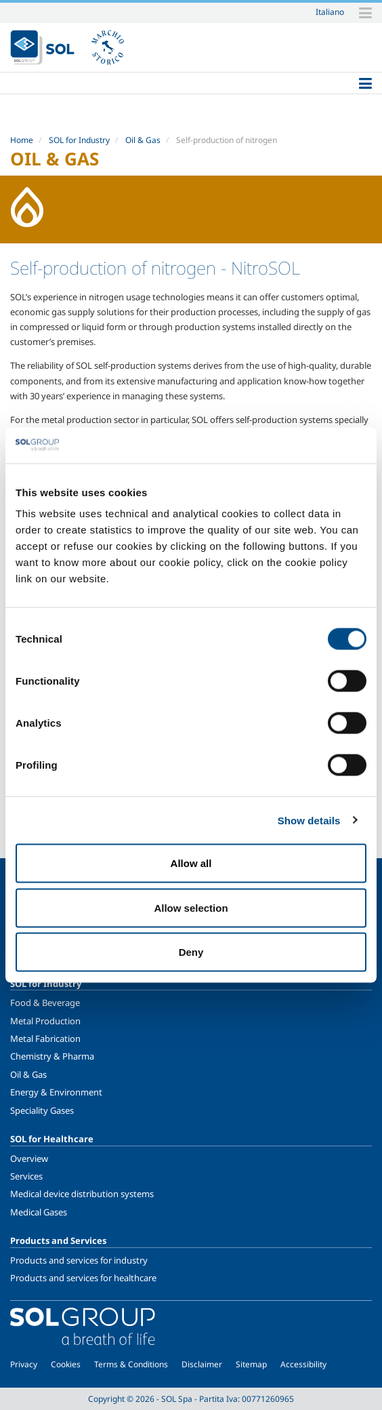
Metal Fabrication (45, 1038)
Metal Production (45, 1021)
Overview (29, 1158)
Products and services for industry (79, 1260)
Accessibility (303, 1364)
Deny (191, 952)
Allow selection (191, 907)
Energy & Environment (56, 1092)
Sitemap (251, 1364)
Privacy (23, 1364)
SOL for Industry (79, 140)
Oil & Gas (143, 140)
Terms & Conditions (131, 1364)
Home (21, 140)
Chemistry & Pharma (52, 1056)
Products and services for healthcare (83, 1278)
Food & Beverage (45, 1002)
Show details (309, 820)
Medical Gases (38, 1212)
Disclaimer (202, 1364)
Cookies (66, 1364)
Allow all (191, 863)
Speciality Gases (42, 1110)
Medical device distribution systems (82, 1194)
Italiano (330, 11)
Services (26, 1176)
